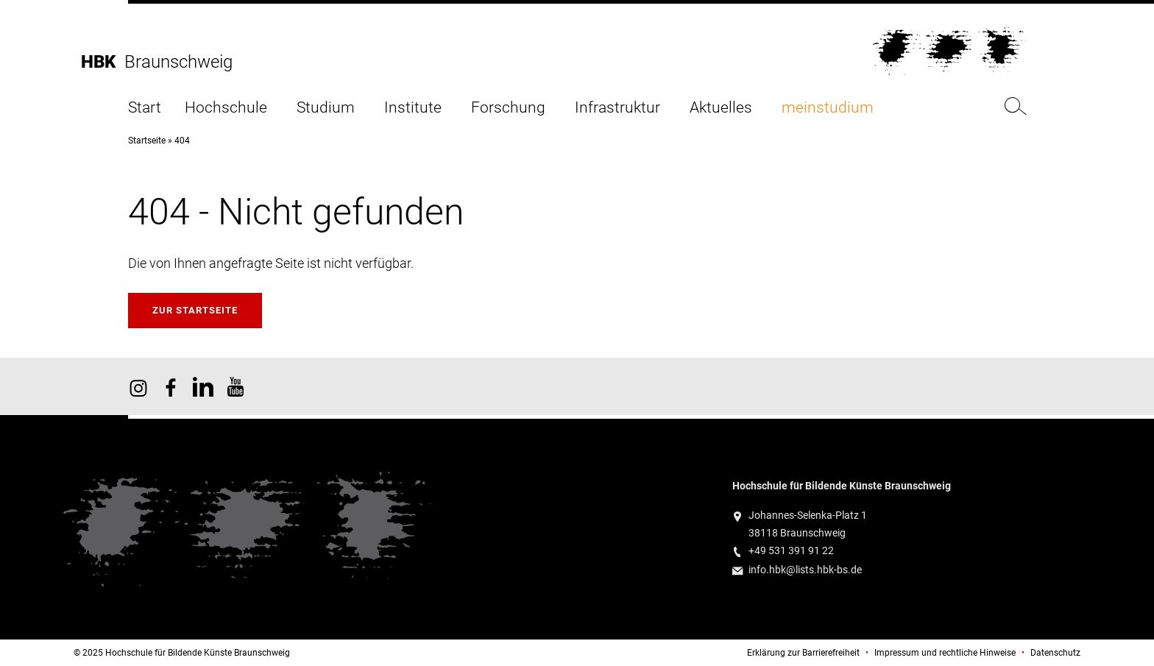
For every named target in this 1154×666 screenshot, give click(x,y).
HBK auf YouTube (235, 386)
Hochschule (226, 108)
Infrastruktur (617, 108)
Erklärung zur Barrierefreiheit (803, 653)
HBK (102, 62)
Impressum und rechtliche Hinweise (945, 653)
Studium (326, 108)
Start (144, 108)
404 (182, 140)
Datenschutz (1055, 653)
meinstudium (828, 108)
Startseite (147, 140)
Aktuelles (721, 108)
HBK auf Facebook (171, 386)
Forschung (508, 108)
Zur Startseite (195, 310)
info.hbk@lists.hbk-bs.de (805, 570)
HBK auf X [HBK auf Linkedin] (203, 386)
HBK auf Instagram (138, 386)
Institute (413, 108)
